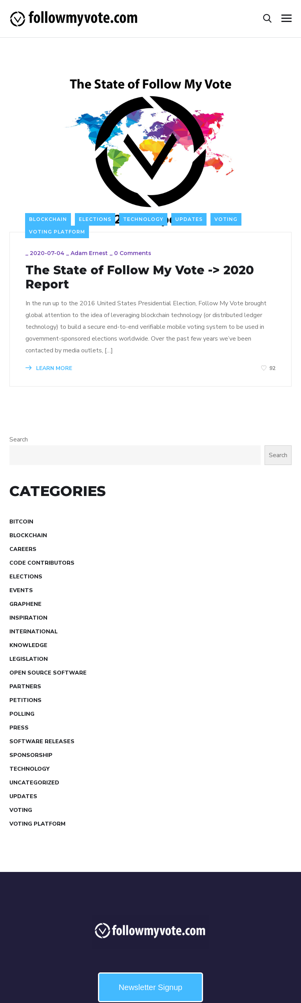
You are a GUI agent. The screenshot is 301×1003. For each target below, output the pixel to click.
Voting (226, 219)
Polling (21, 714)
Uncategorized (34, 782)
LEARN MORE (48, 368)
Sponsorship (31, 755)
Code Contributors (41, 563)
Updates (189, 219)
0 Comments (132, 253)
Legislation (28, 659)
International (33, 631)
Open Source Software (48, 673)
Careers (22, 549)
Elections (95, 219)
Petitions (25, 700)
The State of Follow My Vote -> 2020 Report (139, 277)
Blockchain (48, 219)
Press (19, 727)
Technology (143, 219)
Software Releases (41, 741)
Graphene (25, 604)
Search (18, 439)
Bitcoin (21, 521)
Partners (25, 686)
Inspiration (28, 618)
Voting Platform (57, 232)
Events (21, 590)
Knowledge (28, 645)
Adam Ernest (89, 253)
